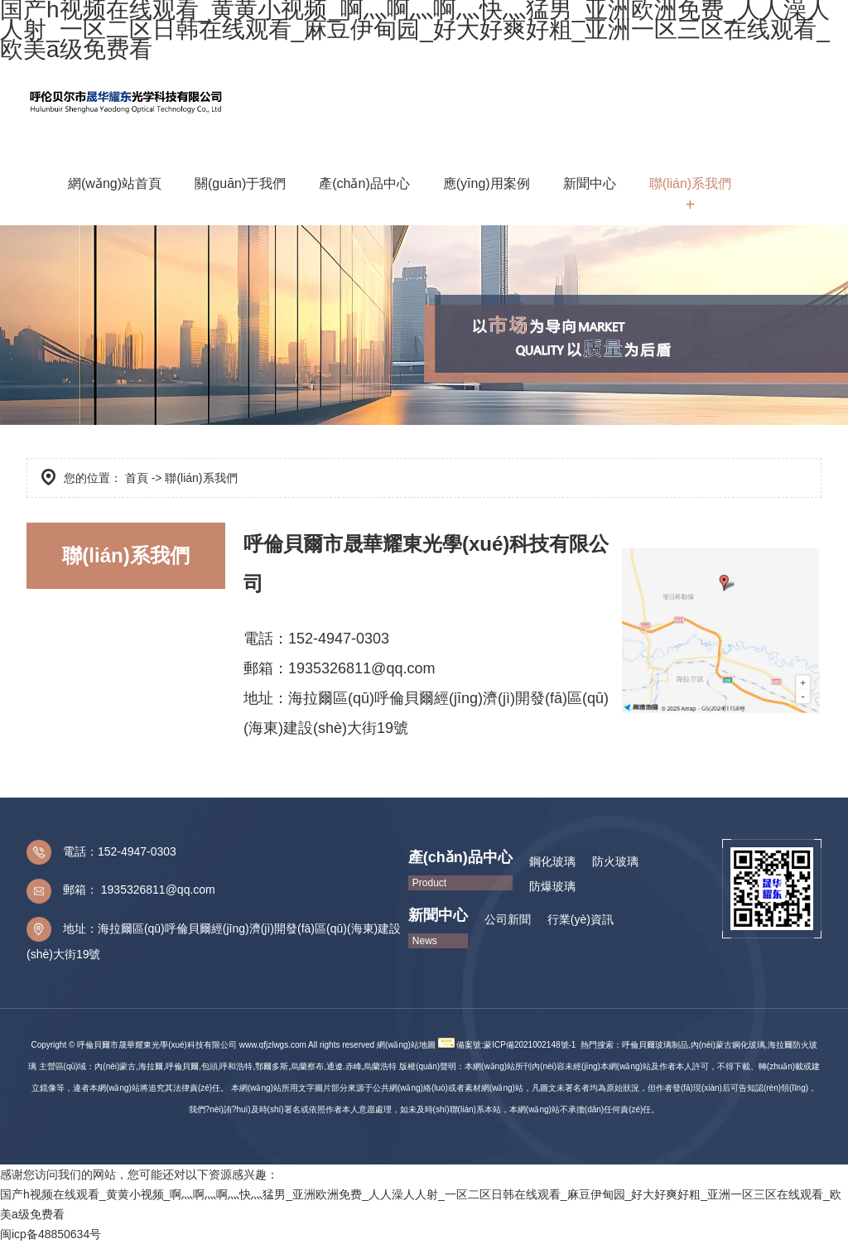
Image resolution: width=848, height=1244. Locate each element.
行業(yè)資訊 (580, 919)
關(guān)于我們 (240, 183)
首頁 (136, 478)
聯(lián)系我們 (690, 183)
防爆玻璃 (552, 886)
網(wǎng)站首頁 (114, 183)
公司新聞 (507, 919)
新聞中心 (589, 183)
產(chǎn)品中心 (364, 183)
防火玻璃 (615, 861)
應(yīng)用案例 (486, 183)
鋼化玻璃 (552, 861)
